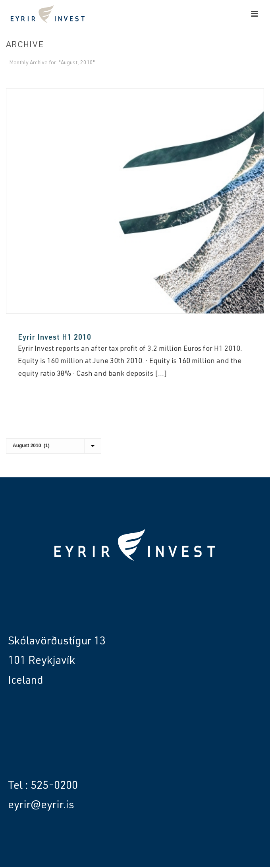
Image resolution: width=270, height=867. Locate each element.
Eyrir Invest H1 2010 (54, 338)
